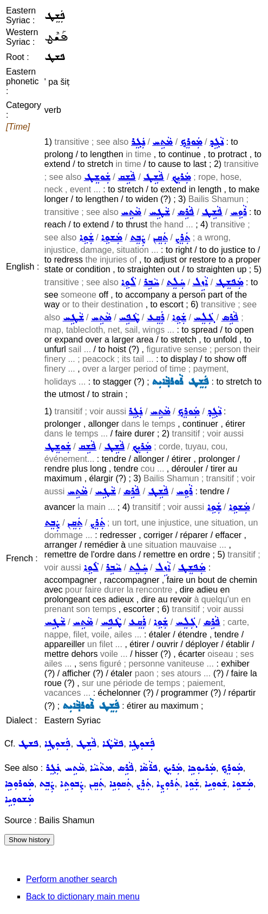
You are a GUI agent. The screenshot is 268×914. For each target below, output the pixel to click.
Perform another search (71, 879)
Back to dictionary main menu (83, 896)
